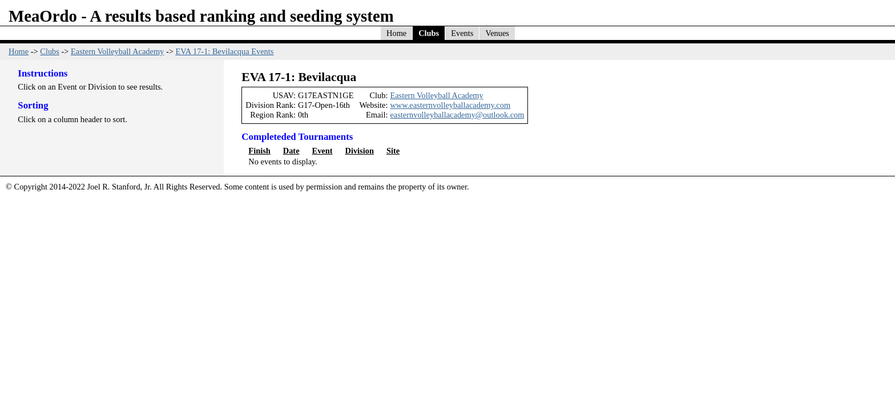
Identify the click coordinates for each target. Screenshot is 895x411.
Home (396, 33)
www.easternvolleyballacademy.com (450, 105)
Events (462, 33)
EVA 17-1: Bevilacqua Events (224, 51)
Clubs (428, 33)
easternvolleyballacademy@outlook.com (457, 114)
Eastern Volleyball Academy (117, 51)
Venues (497, 33)
